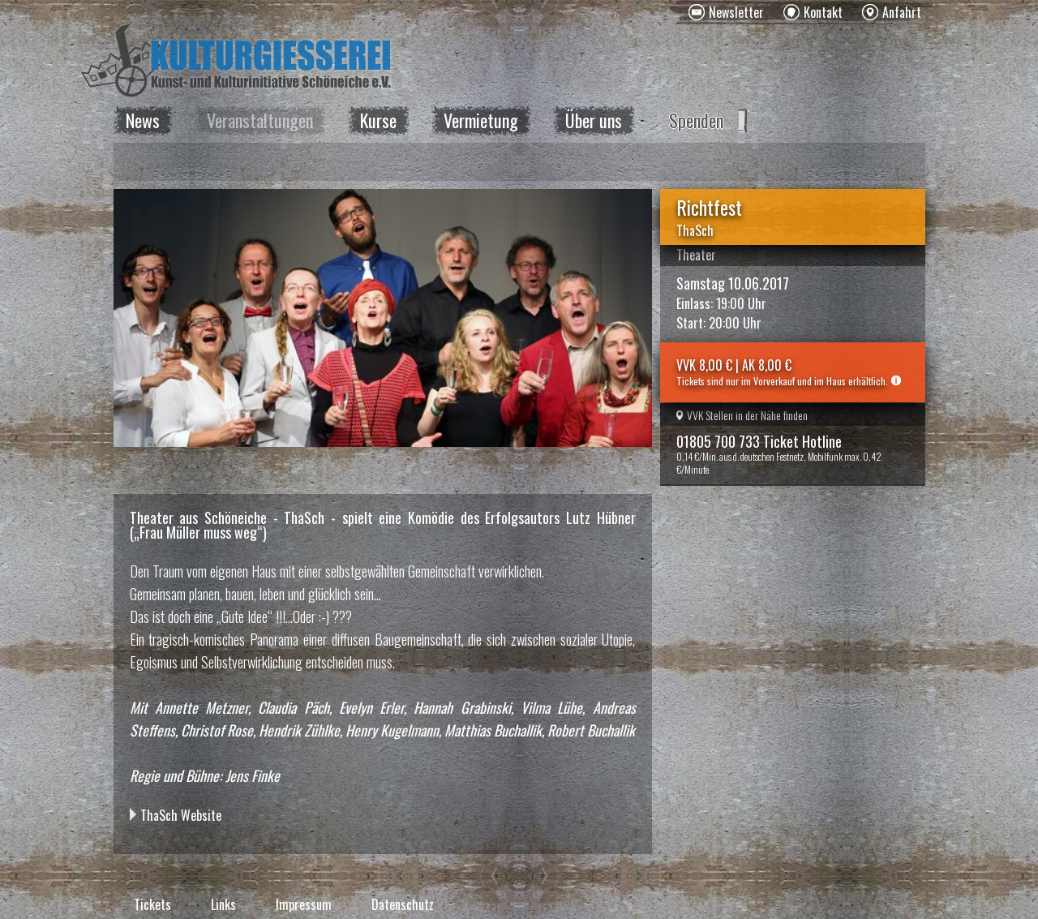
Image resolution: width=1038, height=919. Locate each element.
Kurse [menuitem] (378, 120)
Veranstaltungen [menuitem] (260, 120)
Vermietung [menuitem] (481, 120)
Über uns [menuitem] (593, 120)
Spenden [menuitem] (696, 120)
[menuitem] (726, 12)
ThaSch (695, 230)
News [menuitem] (143, 120)
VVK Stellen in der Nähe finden (742, 414)
